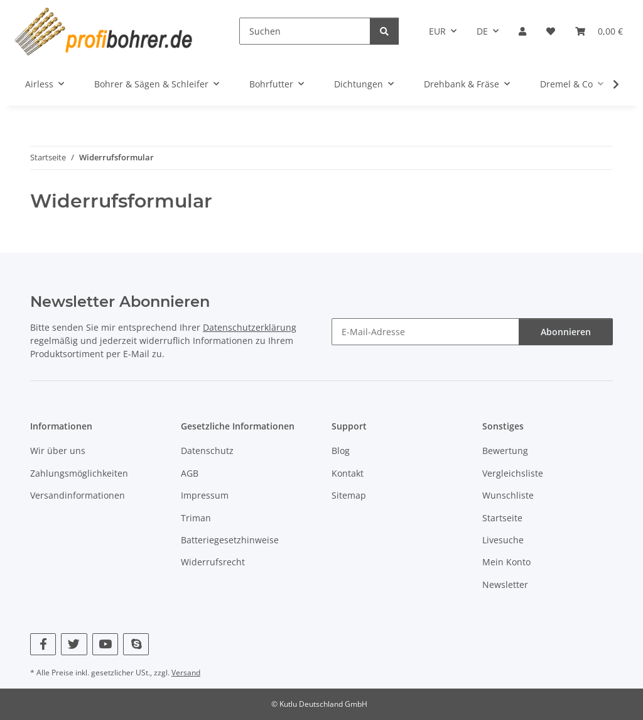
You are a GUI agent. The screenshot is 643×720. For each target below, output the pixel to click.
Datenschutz (207, 451)
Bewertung (505, 451)
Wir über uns (57, 451)
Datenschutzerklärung (249, 327)
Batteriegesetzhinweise (230, 540)
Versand (185, 672)
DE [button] (482, 31)
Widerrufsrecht (213, 562)
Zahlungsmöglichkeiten (79, 473)
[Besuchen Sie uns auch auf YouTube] (105, 644)
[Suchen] (304, 31)
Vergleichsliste (512, 473)
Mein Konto (506, 562)
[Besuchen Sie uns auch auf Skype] (136, 644)
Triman (196, 518)
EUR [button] (437, 31)
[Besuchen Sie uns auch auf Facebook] (43, 644)
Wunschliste (508, 495)
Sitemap (349, 495)
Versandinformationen (77, 495)
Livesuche (503, 540)
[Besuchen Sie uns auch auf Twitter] (74, 644)
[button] (522, 31)
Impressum (205, 495)
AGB (189, 473)
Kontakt (348, 473)
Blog (341, 451)
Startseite (502, 518)
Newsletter (505, 584)
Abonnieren (566, 332)
